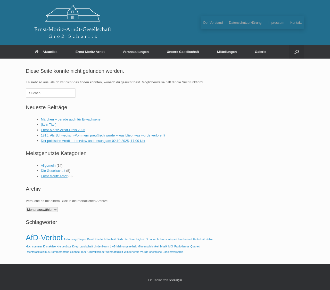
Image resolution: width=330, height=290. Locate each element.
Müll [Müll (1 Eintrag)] (171, 246)
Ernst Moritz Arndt (90, 52)
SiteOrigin (175, 279)
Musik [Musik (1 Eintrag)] (163, 246)
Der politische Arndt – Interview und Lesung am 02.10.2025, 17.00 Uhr (93, 141)
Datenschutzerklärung (245, 23)
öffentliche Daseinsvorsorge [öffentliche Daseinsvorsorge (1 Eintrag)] (166, 251)
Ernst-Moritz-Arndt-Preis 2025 (63, 130)
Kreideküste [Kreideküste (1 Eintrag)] (64, 246)
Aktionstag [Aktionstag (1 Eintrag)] (70, 239)
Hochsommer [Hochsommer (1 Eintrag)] (34, 246)
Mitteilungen (227, 52)
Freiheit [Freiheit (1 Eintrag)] (111, 239)
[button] (296, 52)
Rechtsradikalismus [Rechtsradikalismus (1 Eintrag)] (38, 251)
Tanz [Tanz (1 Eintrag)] (84, 251)
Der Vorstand (213, 23)
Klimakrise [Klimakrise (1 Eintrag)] (49, 246)
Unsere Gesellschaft (183, 52)
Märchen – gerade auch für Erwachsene (71, 119)
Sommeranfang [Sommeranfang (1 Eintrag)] (60, 251)
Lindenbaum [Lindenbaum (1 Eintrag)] (101, 246)
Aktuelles (46, 52)
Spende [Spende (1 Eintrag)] (75, 251)
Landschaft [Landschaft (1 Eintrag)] (86, 246)
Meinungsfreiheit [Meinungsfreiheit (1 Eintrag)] (127, 246)
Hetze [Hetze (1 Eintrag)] (209, 239)
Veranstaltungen (136, 52)
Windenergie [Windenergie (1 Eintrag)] (131, 251)
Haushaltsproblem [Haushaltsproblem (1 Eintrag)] (171, 239)
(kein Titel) (48, 124)
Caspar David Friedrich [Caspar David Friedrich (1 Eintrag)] (91, 239)
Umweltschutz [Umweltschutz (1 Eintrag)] (95, 251)
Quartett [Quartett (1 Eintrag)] (195, 246)
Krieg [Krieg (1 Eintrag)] (75, 246)
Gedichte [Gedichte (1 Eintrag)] (122, 239)
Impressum (276, 23)
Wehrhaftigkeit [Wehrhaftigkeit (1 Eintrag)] (114, 251)
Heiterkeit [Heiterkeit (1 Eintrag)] (199, 239)
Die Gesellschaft (53, 171)
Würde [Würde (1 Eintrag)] (144, 251)
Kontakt (296, 23)
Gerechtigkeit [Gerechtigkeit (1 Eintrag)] (137, 239)
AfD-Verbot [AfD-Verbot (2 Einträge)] (44, 237)
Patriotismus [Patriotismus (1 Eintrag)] (181, 246)
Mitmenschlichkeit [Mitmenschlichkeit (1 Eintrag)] (148, 246)
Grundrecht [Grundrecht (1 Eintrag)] (152, 239)
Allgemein (48, 165)
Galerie (260, 52)
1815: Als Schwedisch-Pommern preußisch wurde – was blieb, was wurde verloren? (103, 135)
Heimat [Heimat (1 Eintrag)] (187, 239)
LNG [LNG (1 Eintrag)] (113, 246)
